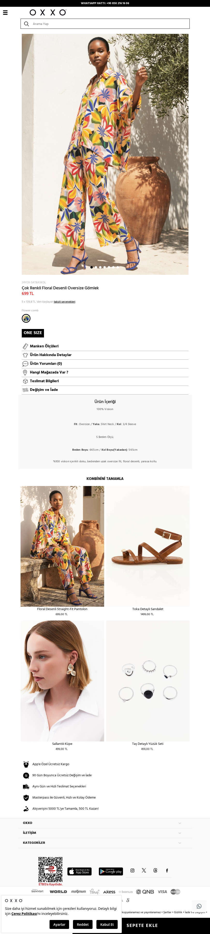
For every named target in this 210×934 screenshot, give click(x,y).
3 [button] (100, 267)
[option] (105, 154)
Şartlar (167, 912)
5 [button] (109, 267)
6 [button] (113, 267)
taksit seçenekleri (64, 301)
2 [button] (96, 267)
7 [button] (117, 267)
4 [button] (104, 267)
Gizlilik (178, 912)
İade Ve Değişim (195, 912)
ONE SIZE (33, 332)
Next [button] (20, 154)
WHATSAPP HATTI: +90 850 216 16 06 (105, 3)
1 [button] (91, 267)
